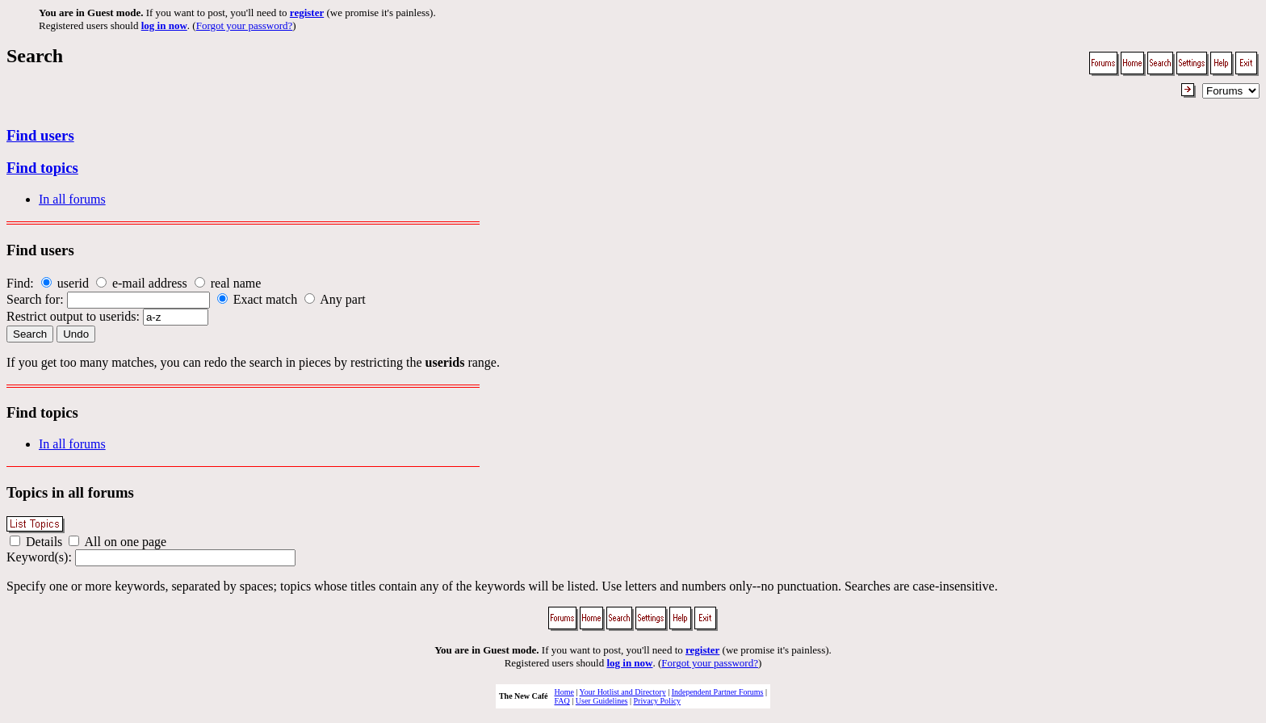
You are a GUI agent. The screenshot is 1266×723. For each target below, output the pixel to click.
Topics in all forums (70, 492)
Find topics (42, 167)
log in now (164, 25)
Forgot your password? (244, 25)
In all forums (72, 199)
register (307, 12)
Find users (40, 135)
